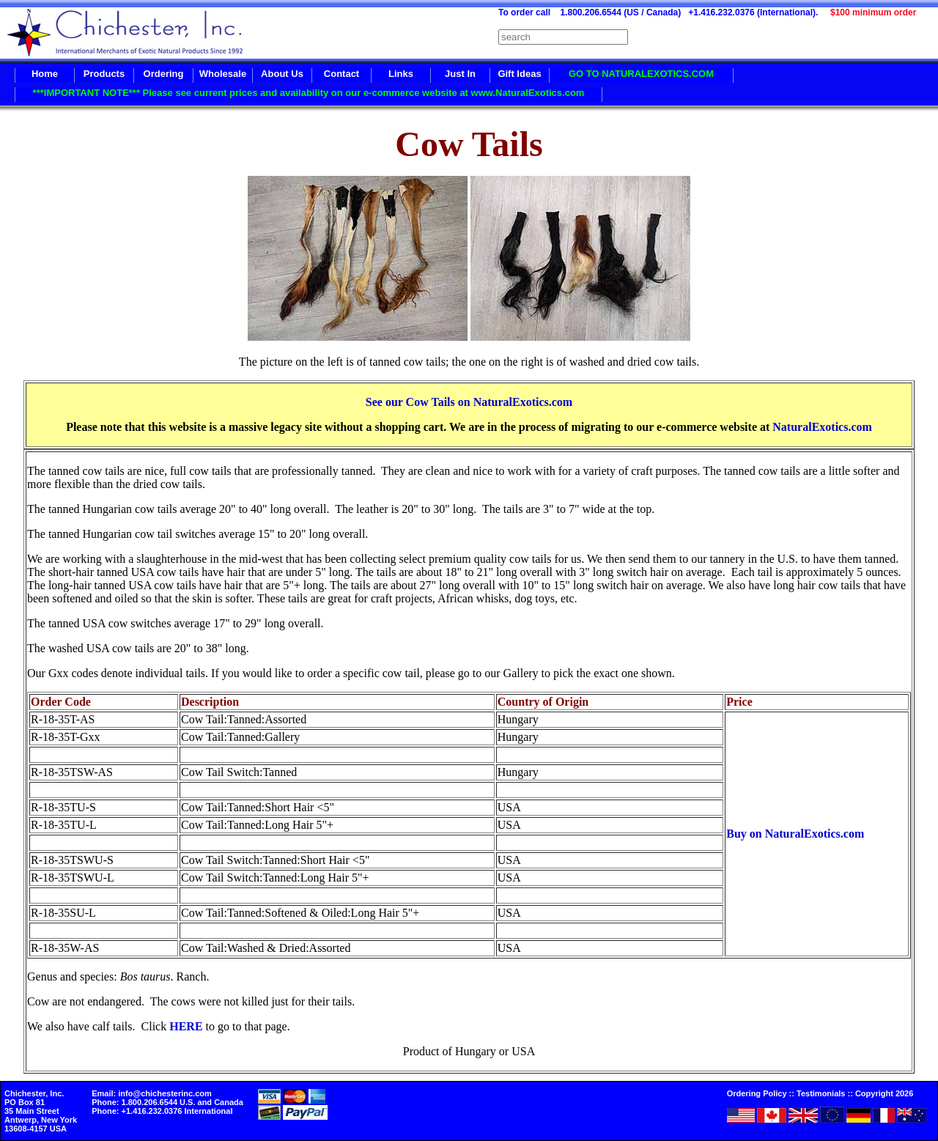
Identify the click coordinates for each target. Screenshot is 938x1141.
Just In (460, 73)
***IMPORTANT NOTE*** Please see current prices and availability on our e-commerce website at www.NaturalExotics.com (309, 92)
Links (400, 73)
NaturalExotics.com (822, 427)
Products (104, 73)
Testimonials (821, 1093)
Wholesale (222, 73)
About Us (282, 73)
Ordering (164, 73)
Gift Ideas (519, 73)
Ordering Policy (757, 1093)
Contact (341, 73)
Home (45, 73)
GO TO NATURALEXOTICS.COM (641, 73)
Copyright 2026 (884, 1093)
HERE (185, 1026)
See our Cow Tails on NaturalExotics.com (469, 402)
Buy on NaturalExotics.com (795, 833)
